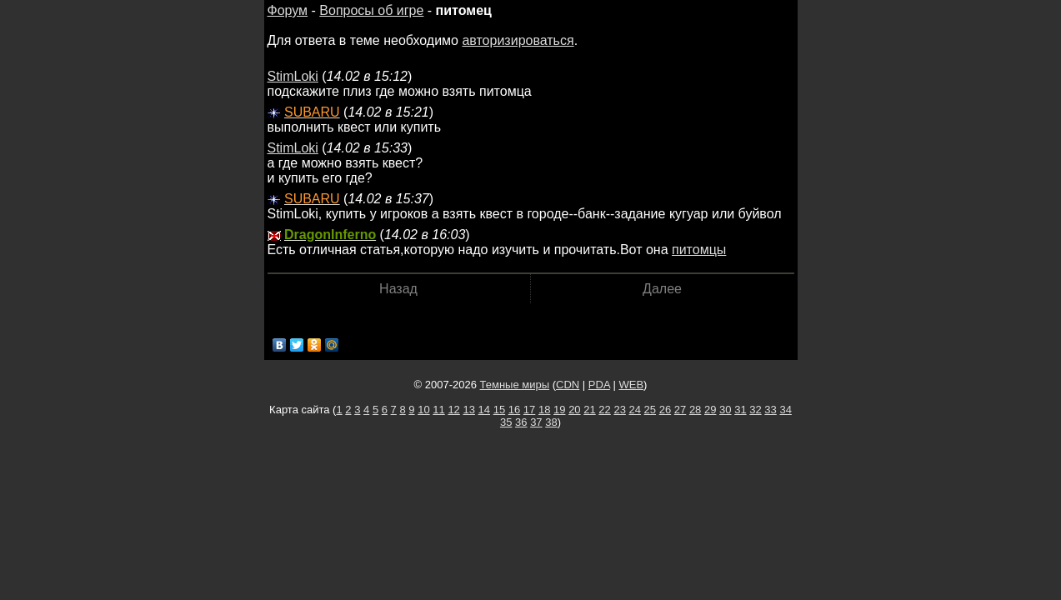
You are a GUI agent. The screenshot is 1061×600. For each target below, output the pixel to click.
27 (680, 409)
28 (695, 409)
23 (619, 409)
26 (665, 409)
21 (589, 409)
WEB (630, 384)
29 (710, 409)
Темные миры (515, 384)
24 (635, 409)
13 (468, 409)
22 (604, 409)
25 (650, 409)
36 (521, 422)
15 (499, 409)
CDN (567, 384)
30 (725, 409)
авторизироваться (517, 40)
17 (529, 409)
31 (740, 409)
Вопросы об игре (371, 10)
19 (559, 409)
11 (438, 409)
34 (785, 409)
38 (551, 422)
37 (536, 422)
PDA (599, 384)
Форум (288, 10)
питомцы (699, 249)
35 (506, 422)
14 (484, 409)
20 (574, 409)
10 (423, 409)
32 (755, 409)
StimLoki (293, 76)
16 (514, 409)
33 (770, 409)
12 (453, 409)
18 (544, 409)
